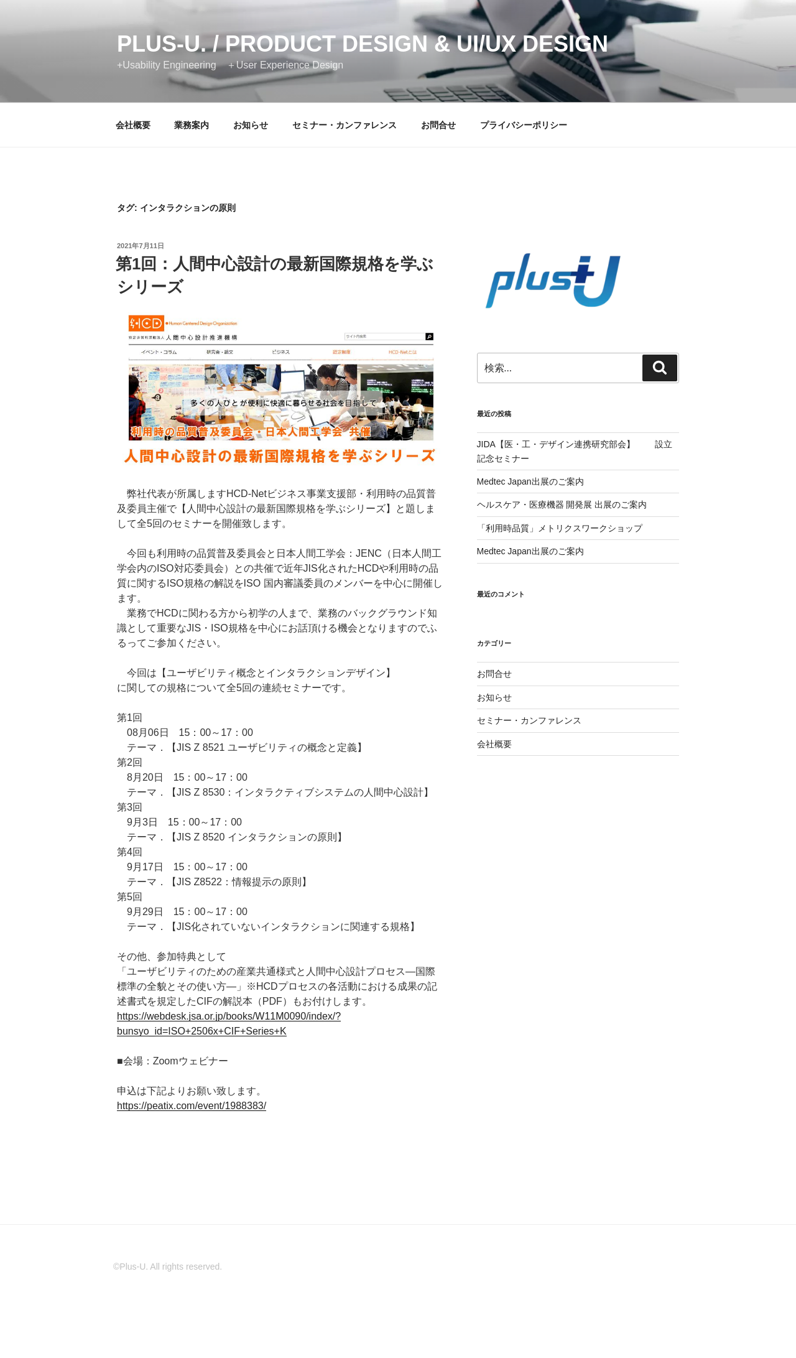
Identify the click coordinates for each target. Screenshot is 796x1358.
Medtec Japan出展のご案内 (530, 481)
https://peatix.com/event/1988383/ (191, 1105)
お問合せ (438, 125)
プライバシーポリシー (523, 125)
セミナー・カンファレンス (344, 125)
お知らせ (250, 125)
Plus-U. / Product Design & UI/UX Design (362, 44)
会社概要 (133, 125)
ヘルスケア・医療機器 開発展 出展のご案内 (562, 504)
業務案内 (191, 125)
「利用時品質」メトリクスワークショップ (559, 528)
